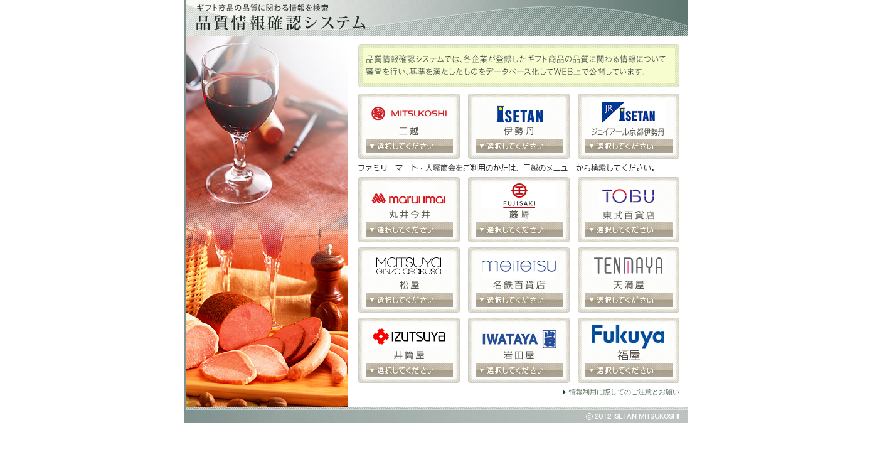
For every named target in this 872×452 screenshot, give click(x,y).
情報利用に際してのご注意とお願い (624, 392)
